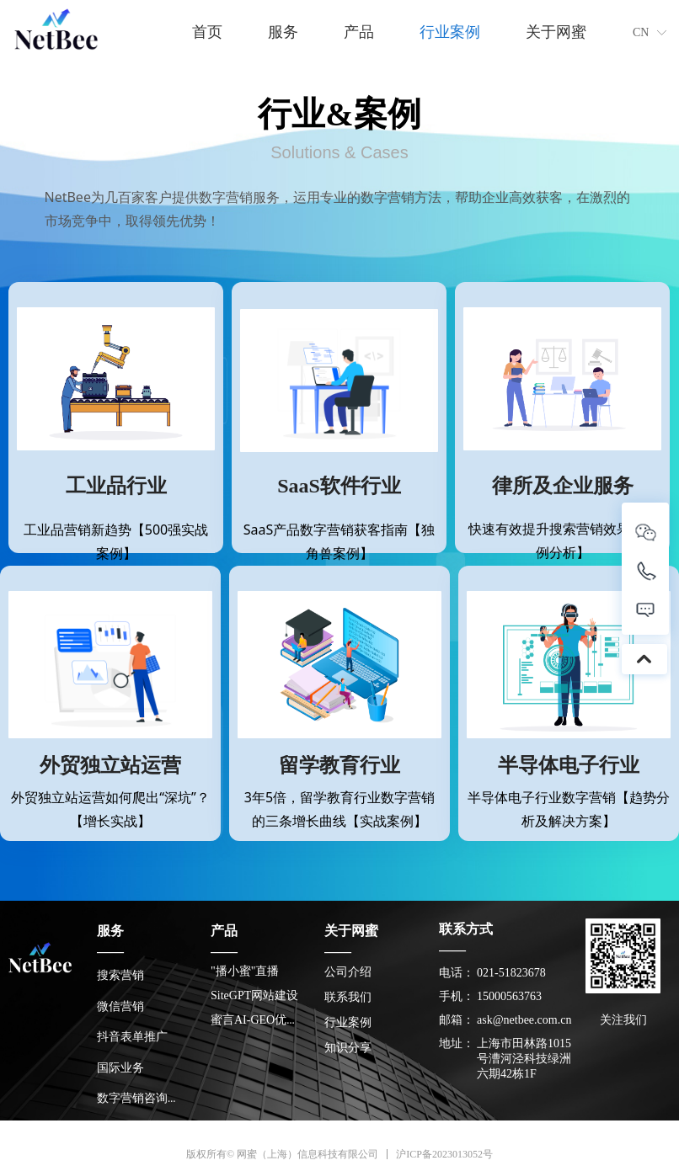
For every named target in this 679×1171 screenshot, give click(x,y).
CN (641, 32)
